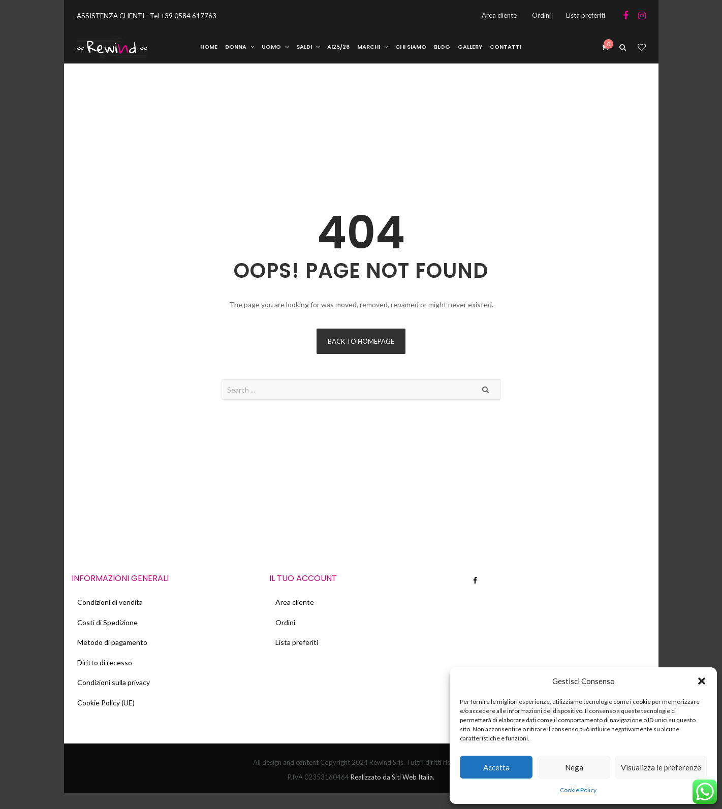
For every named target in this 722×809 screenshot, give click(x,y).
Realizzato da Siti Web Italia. (391, 793)
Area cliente (296, 605)
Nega (574, 767)
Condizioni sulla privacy (115, 695)
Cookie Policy (578, 790)
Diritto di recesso (106, 672)
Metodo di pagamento (114, 650)
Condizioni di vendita (112, 605)
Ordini (287, 628)
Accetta (496, 767)
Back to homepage (361, 344)
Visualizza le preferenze (661, 767)
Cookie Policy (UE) (108, 717)
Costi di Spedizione (109, 628)
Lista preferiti (298, 650)
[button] (702, 681)
